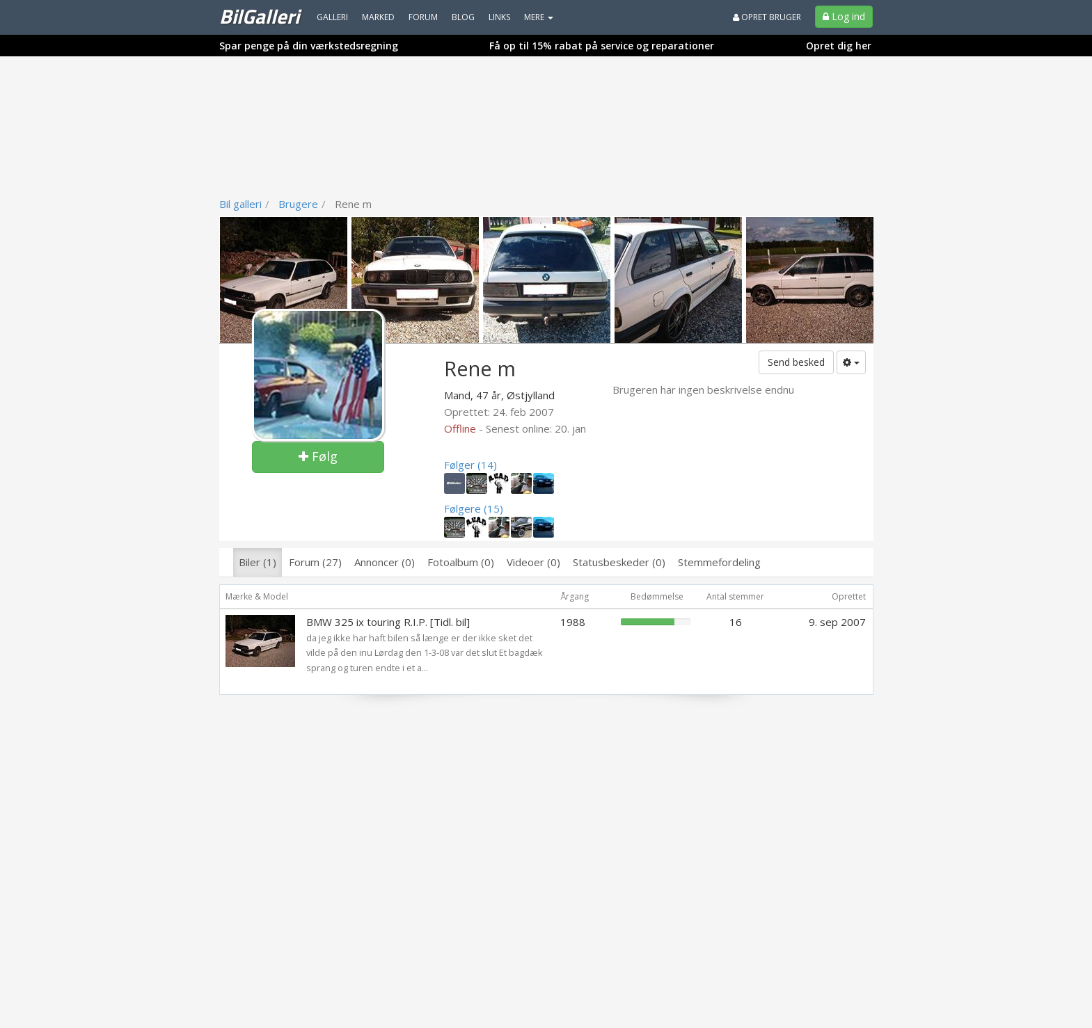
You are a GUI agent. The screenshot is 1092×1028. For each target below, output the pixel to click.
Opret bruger (767, 17)
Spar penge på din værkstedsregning (308, 45)
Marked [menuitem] (378, 17)
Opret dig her (838, 45)
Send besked (796, 362)
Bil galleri (240, 204)
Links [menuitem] (499, 17)
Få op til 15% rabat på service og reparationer (601, 45)
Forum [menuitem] (423, 17)
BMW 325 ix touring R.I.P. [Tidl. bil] (388, 622)
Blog (463, 17)
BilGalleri (259, 16)
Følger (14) (470, 465)
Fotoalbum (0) (460, 562)
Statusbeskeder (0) (619, 562)
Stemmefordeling (719, 562)
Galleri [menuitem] (332, 17)
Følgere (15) (473, 508)
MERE (538, 17)
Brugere (298, 204)
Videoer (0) (533, 562)
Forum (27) (315, 562)
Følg (318, 456)
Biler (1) (257, 562)
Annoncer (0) (384, 562)
